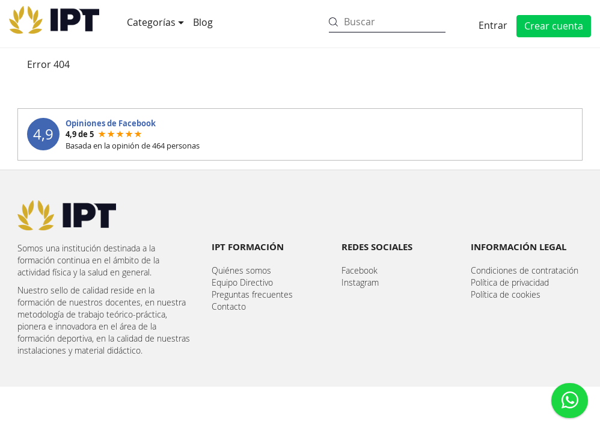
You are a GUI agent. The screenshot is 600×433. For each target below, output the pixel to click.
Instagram (360, 282)
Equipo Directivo (242, 282)
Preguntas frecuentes (252, 294)
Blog (203, 22)
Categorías (152, 22)
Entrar (493, 25)
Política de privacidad (510, 282)
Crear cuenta (553, 25)
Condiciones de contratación (524, 270)
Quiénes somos (241, 270)
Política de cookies (505, 294)
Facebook (359, 270)
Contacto (229, 306)
